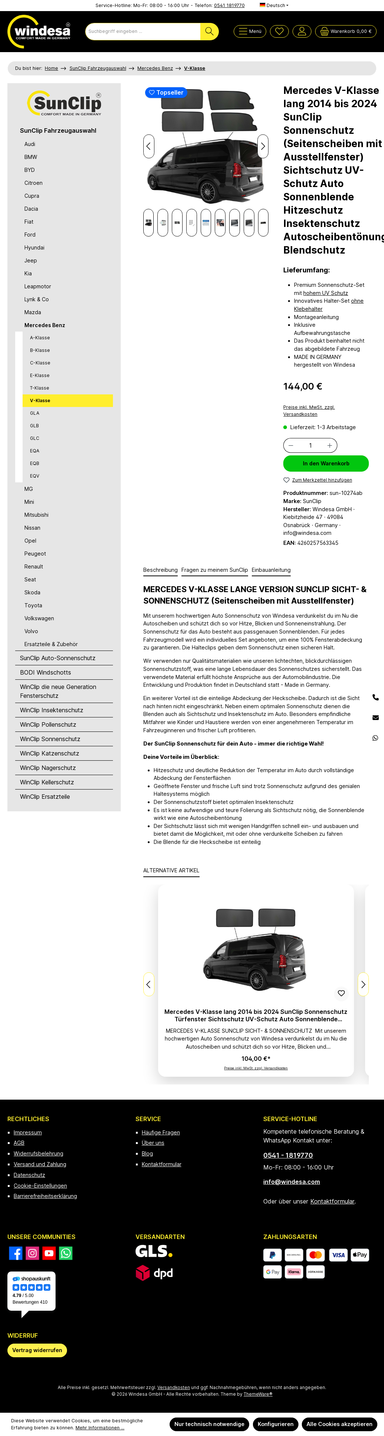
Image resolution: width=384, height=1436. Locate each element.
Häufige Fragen (161, 1132)
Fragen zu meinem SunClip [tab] (214, 570)
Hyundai (34, 247)
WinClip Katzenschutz (49, 753)
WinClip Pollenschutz (48, 724)
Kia (28, 273)
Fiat (28, 221)
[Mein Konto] (302, 31)
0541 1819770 (229, 5)
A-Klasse (40, 337)
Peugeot (35, 553)
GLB (34, 425)
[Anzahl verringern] (290, 445)
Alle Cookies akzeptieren (340, 1424)
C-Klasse (40, 363)
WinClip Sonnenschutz (50, 739)
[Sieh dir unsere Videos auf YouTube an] (49, 1253)
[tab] (160, 570)
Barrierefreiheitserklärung (45, 1196)
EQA (34, 451)
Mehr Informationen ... (100, 1427)
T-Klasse (39, 388)
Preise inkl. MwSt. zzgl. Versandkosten (309, 410)
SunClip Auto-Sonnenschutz (58, 658)
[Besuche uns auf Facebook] (15, 1253)
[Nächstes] (155, 222)
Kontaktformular (161, 1164)
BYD (29, 170)
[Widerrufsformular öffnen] (37, 1350)
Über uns (153, 1143)
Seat (30, 579)
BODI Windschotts (45, 672)
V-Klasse (40, 400)
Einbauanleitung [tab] (271, 570)
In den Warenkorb (326, 463)
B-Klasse (40, 350)
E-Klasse (40, 375)
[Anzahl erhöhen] (330, 445)
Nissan (32, 528)
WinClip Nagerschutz (48, 767)
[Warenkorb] (346, 31)
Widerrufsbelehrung (38, 1153)
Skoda (32, 592)
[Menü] (250, 31)
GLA (34, 413)
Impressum (28, 1132)
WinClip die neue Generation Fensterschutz (58, 691)
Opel (30, 540)
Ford (30, 234)
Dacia (31, 209)
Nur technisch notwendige (209, 1424)
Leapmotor (37, 286)
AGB (19, 1143)
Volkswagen (39, 618)
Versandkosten (173, 1387)
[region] (206, 160)
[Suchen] (209, 31)
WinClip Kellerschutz (47, 782)
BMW (30, 157)
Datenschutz (29, 1175)
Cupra (31, 196)
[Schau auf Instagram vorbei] (32, 1253)
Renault (33, 566)
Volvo (31, 631)
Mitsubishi (36, 515)
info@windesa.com (291, 1181)
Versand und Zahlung (40, 1164)
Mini (29, 502)
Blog (147, 1153)
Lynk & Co (36, 299)
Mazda (32, 312)
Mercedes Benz (44, 325)
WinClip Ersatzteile (45, 796)
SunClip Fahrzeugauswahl (58, 130)
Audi (29, 144)
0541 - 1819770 (288, 1155)
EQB (34, 463)
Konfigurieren (276, 1424)
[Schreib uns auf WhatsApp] (65, 1253)
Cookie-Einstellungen (40, 1185)
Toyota (33, 605)
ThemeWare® (258, 1394)
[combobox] (143, 31)
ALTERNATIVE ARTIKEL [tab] (171, 870)
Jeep (30, 260)
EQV (34, 476)
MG (28, 489)
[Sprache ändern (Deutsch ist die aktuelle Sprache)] (274, 5)
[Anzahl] (310, 445)
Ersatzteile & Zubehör (51, 644)
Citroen (33, 183)
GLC (34, 438)
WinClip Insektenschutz (51, 710)
